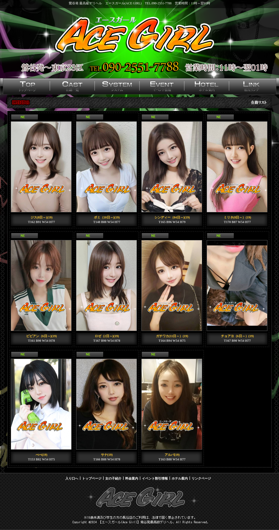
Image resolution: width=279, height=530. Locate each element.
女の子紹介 (113, 478)
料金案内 (131, 478)
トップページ (91, 478)
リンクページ (201, 478)
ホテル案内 (180, 478)
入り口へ (71, 478)
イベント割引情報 (155, 478)
